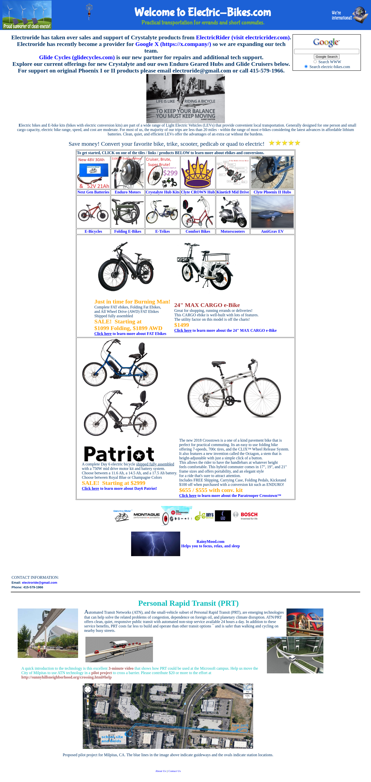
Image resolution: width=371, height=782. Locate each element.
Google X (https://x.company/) (173, 44)
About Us (160, 770)
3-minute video (121, 668)
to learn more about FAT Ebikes (130, 334)
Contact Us (174, 770)
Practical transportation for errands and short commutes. (202, 24)
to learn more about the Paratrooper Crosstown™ (230, 495)
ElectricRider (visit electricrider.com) (243, 37)
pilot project (101, 673)
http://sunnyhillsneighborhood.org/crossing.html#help (66, 677)
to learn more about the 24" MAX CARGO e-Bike (225, 330)
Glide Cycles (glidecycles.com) (77, 57)
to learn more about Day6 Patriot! (119, 488)
